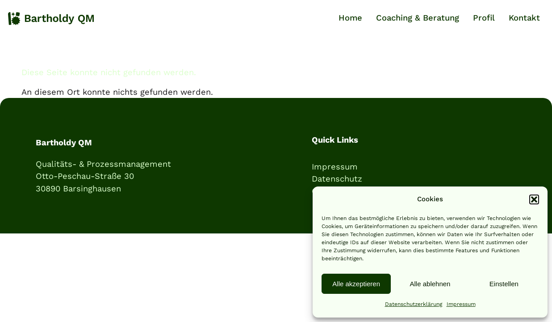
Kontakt (524, 17)
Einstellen (504, 284)
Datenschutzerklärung (413, 304)
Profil (484, 17)
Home (350, 17)
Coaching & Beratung (417, 17)
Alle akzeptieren (356, 284)
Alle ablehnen (430, 284)
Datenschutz (337, 178)
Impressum (461, 304)
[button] (534, 199)
